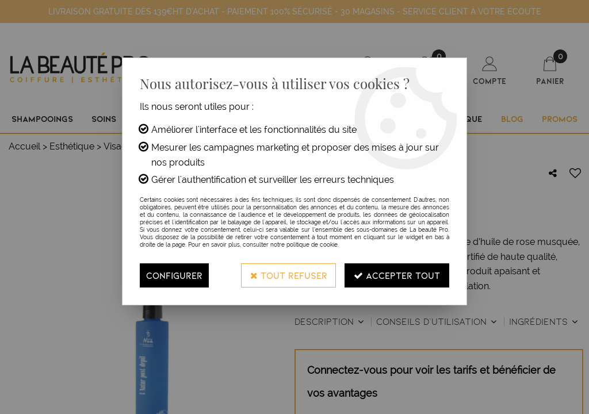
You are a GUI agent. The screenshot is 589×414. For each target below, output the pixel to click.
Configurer (174, 275)
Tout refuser (288, 275)
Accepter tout (397, 275)
